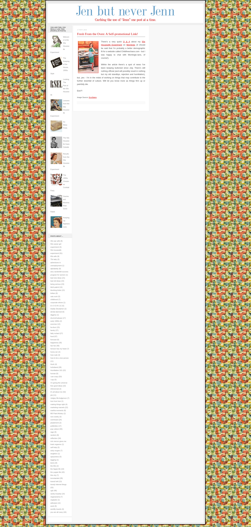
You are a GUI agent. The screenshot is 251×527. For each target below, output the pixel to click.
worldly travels (55, 509)
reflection (53, 438)
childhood (54, 299)
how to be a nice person (59, 358)
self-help (53, 447)
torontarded (54, 478)
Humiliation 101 (56, 370)
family (52, 330)
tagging (53, 460)
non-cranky (54, 417)
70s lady (53, 259)
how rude (53, 355)
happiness (54, 343)
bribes (52, 293)
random (53, 435)
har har (53, 346)
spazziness (54, 457)
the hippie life (55, 469)
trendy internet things (58, 484)
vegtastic (53, 500)
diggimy (53, 315)
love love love (55, 401)
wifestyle (53, 503)
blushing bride (55, 290)
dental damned (56, 312)
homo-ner (54, 352)
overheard (54, 420)
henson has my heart (58, 349)
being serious (55, 284)
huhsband (54, 367)
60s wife (53, 256)
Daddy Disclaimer (57, 309)
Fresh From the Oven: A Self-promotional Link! (107, 34)
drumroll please (56, 318)
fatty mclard (54, 333)
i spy (52, 380)
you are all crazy (56, 512)
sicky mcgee (55, 451)
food (52, 336)
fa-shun (53, 327)
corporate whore (56, 302)
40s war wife (55, 241)
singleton (53, 454)
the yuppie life (55, 472)
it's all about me (56, 392)
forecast (53, 340)
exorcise (53, 324)
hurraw (53, 373)
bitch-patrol (54, 287)
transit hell (54, 481)
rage (52, 432)
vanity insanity (55, 494)
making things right (57, 404)
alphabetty (54, 269)
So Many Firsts (65, 125)
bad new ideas (55, 278)
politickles (54, 426)
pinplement (54, 423)
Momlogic (130, 45)
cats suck (54, 296)
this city (53, 475)
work (52, 506)
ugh (51, 491)
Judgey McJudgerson (58, 398)
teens (52, 463)
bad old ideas (55, 281)
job (51, 395)
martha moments (56, 410)
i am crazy (54, 377)
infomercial (54, 389)
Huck (52, 364)
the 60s (53, 466)
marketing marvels (57, 407)
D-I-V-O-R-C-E (56, 306)
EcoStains (93, 97)
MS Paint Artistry (56, 413)
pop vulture (54, 429)
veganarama (55, 497)
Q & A (126, 41)
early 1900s (54, 321)
